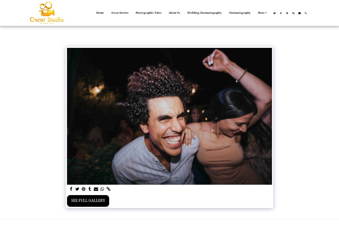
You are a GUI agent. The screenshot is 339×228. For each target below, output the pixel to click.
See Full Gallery (88, 200)
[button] (281, 13)
